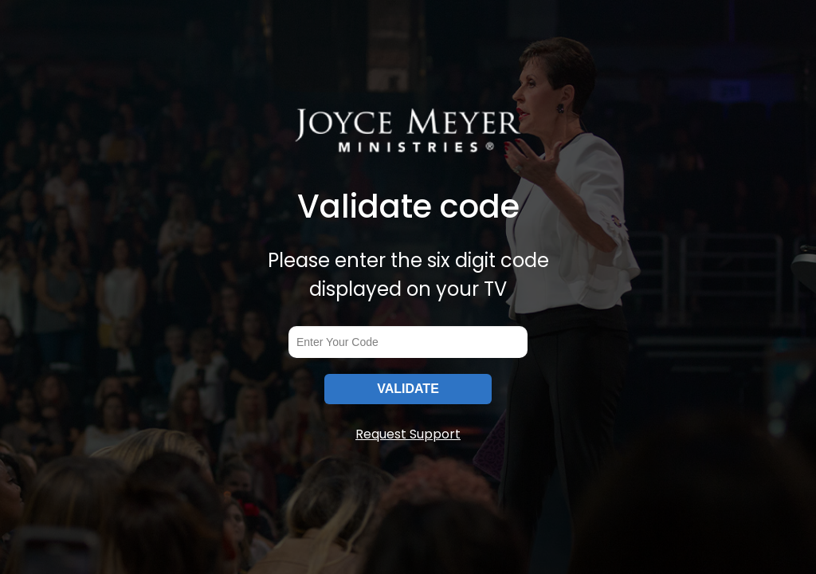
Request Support (408, 434)
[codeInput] (408, 342)
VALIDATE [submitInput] (408, 388)
